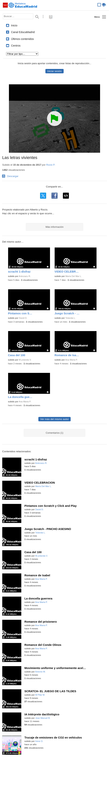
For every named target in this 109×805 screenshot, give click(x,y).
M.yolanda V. (25, 360)
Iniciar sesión (54, 71)
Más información (55, 226)
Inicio (14, 25)
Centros (16, 45)
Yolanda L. (70, 318)
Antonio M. (40, 672)
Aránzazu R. (25, 276)
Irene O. (39, 741)
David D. (23, 318)
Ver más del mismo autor (54, 419)
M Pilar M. (40, 695)
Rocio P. (50, 164)
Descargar (12, 176)
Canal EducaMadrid (23, 32)
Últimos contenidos (22, 38)
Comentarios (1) (54, 432)
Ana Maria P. (71, 360)
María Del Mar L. (73, 276)
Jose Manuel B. (43, 718)
